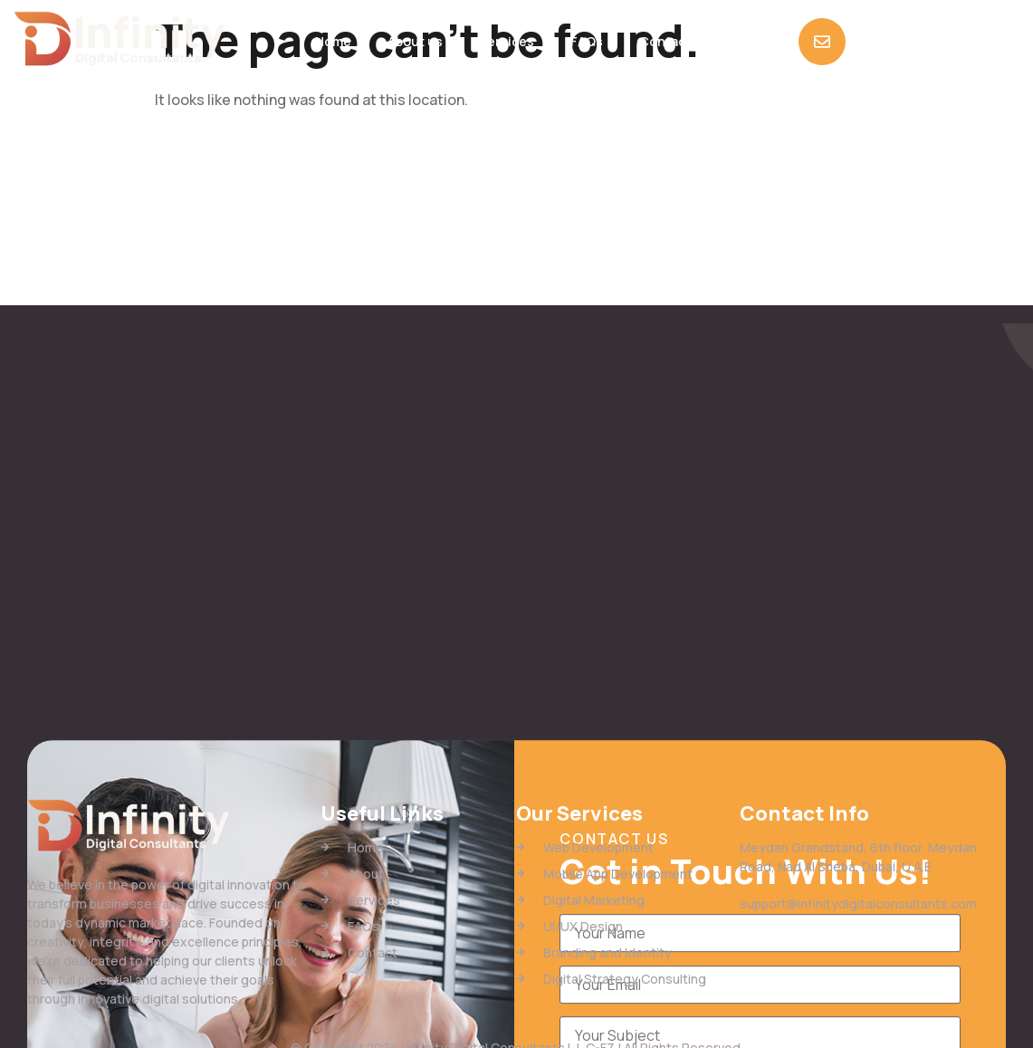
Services (506, 41)
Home (333, 41)
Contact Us (674, 41)
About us (415, 41)
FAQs (586, 41)
